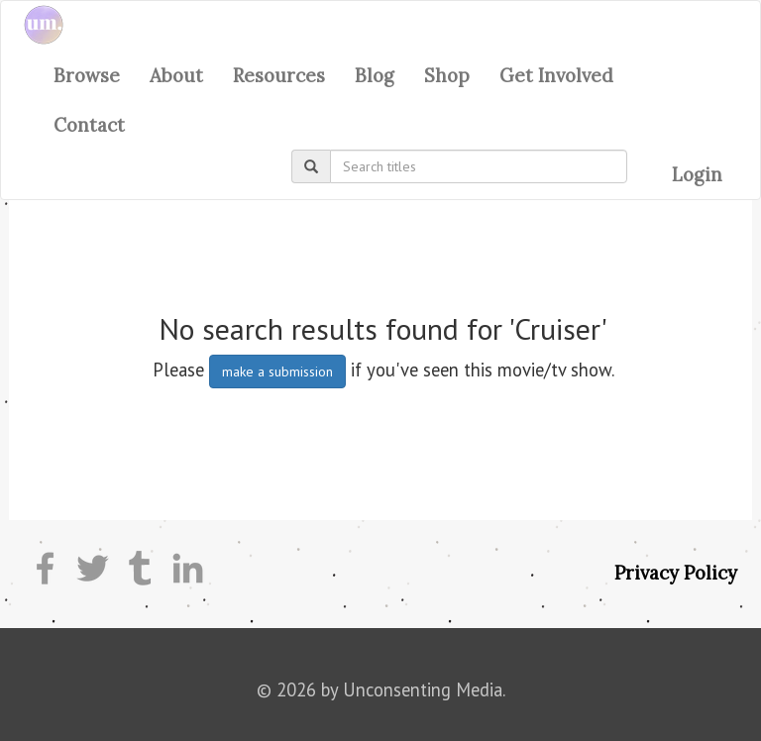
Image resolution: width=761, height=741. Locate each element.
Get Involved (556, 75)
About (176, 75)
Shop (447, 75)
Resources (279, 75)
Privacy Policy (675, 572)
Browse (87, 75)
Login (697, 174)
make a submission (277, 371)
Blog (374, 75)
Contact (89, 125)
